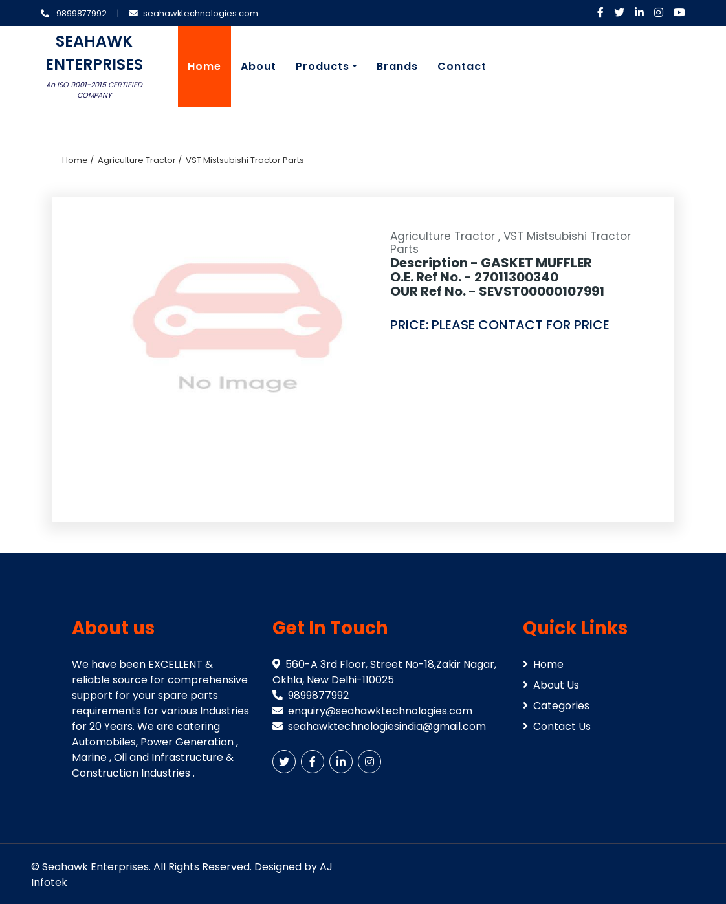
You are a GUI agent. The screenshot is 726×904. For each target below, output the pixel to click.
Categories (556, 705)
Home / (78, 160)
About (258, 66)
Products (322, 66)
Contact (462, 66)
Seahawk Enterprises (95, 866)
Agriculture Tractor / (140, 160)
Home (204, 66)
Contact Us (557, 726)
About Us (551, 685)
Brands (397, 66)
